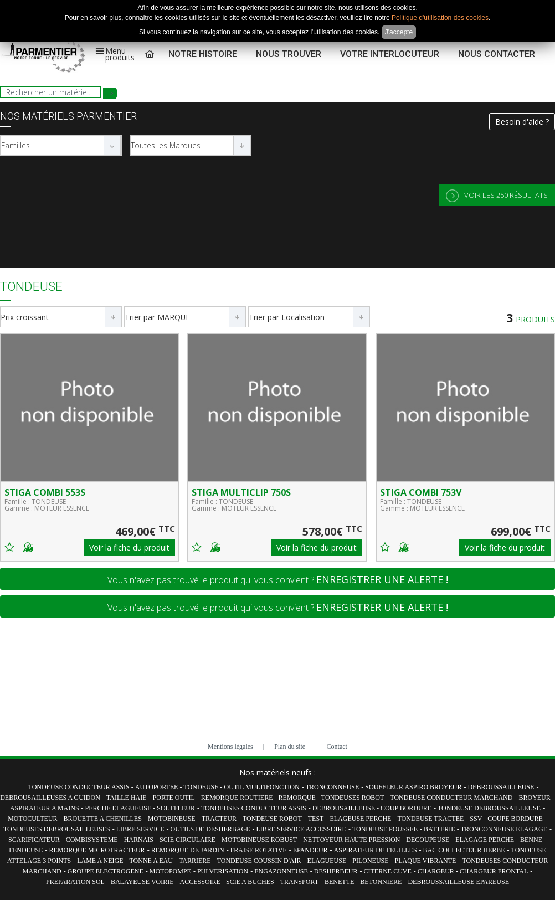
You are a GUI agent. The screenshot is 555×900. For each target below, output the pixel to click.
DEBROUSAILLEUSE (344, 808)
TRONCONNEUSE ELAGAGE (504, 829)
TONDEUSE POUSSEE (385, 829)
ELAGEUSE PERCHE (360, 818)
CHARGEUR (437, 871)
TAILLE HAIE (126, 797)
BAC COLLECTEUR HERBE (464, 850)
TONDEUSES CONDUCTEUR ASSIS (253, 808)
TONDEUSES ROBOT (352, 797)
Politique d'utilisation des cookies (440, 18)
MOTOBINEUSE (172, 818)
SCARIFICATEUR (34, 840)
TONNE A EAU (150, 861)
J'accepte (399, 32)
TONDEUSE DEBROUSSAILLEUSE (489, 808)
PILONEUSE (370, 861)
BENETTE (339, 882)
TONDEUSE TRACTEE (430, 818)
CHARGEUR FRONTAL (494, 871)
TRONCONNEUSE (332, 787)
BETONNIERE (381, 882)
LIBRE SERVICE (140, 829)
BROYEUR (534, 797)
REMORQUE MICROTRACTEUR (97, 850)
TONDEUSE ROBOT (272, 818)
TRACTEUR (219, 818)
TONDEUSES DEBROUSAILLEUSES (56, 829)
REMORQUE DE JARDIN (187, 850)
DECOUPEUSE (427, 840)
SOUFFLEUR (176, 808)
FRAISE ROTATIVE (258, 850)
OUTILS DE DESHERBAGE (210, 829)
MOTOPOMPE (170, 871)
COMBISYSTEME (92, 840)
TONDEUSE (201, 787)
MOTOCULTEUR (32, 818)
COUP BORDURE (406, 808)
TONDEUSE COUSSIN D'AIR (259, 861)
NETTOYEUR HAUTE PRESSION (351, 840)
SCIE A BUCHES (250, 882)
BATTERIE (440, 829)
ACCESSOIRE (201, 882)
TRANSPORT (299, 882)
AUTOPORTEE (157, 787)
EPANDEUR (310, 850)
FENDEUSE (26, 850)
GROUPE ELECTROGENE (105, 871)
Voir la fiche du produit (129, 547)
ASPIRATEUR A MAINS (44, 808)
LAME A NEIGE (100, 861)
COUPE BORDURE (515, 818)
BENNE (531, 840)
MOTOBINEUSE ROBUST (259, 840)
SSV (477, 818)
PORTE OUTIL (174, 797)
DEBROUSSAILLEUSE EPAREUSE (458, 882)
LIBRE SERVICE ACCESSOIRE (301, 829)
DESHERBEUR (336, 871)
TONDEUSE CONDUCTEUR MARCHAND (451, 797)
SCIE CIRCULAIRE (187, 840)
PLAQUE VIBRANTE (425, 861)
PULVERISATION (222, 871)
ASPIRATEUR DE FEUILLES (375, 850)
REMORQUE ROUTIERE (238, 797)
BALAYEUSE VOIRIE (142, 882)
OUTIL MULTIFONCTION (262, 787)
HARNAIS (138, 840)
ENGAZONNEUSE (281, 871)
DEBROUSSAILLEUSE (500, 787)
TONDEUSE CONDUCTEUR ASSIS (79, 787)
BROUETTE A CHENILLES (103, 818)
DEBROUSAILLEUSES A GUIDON (50, 797)
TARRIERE (195, 861)
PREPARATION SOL (75, 882)
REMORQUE (298, 797)
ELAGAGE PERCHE (484, 840)
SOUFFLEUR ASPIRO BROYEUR (413, 787)
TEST (316, 818)
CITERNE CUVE (388, 871)
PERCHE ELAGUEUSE (119, 808)
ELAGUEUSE (327, 861)
